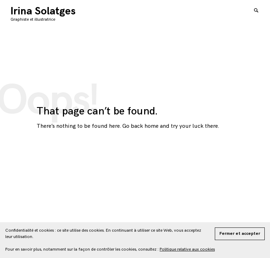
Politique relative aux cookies (187, 249)
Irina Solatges (43, 11)
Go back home (140, 126)
